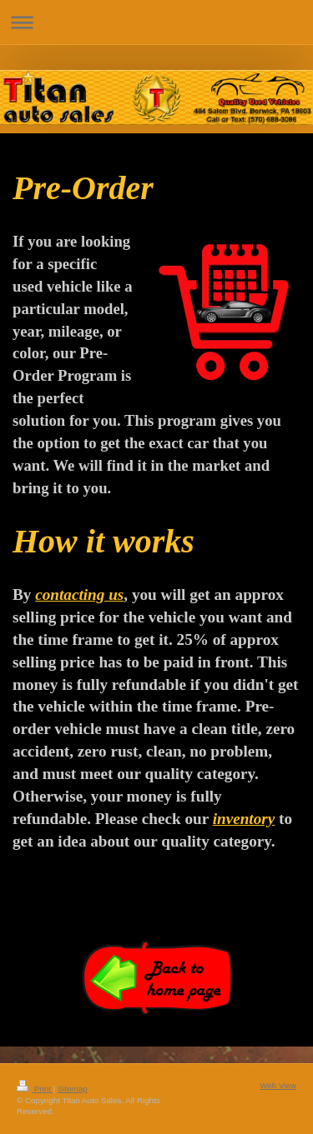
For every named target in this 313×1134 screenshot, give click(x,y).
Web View (278, 1085)
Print (35, 1088)
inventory (244, 818)
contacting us (79, 594)
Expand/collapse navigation (156, 22)
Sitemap (73, 1088)
